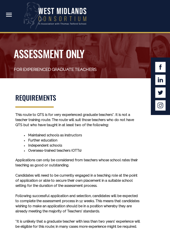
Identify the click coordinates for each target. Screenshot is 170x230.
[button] (9, 9)
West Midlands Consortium (55, 16)
